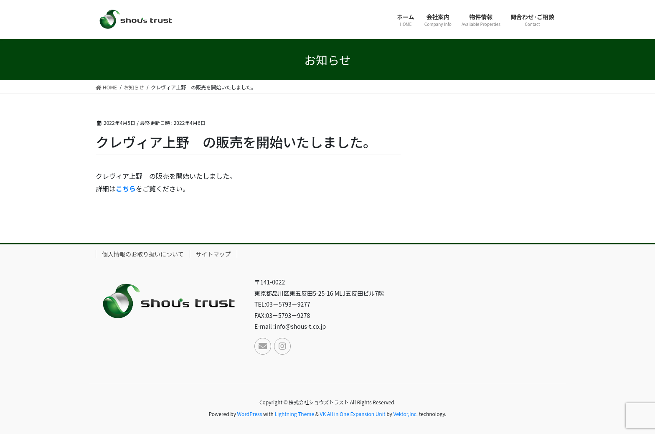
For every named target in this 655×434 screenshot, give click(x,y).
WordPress (249, 413)
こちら (126, 188)
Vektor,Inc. (405, 413)
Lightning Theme (294, 413)
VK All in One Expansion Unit (353, 413)
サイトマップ (213, 254)
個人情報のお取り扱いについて (143, 254)
